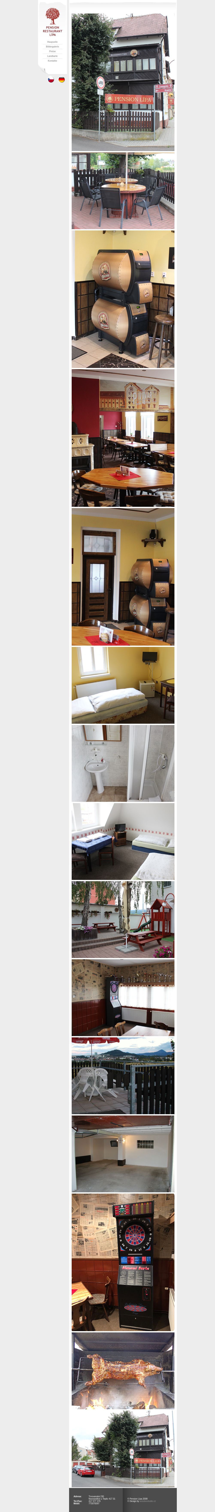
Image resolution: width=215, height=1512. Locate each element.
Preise (52, 51)
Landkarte (52, 56)
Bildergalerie (52, 46)
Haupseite (52, 42)
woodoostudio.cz (148, 1501)
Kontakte (52, 61)
